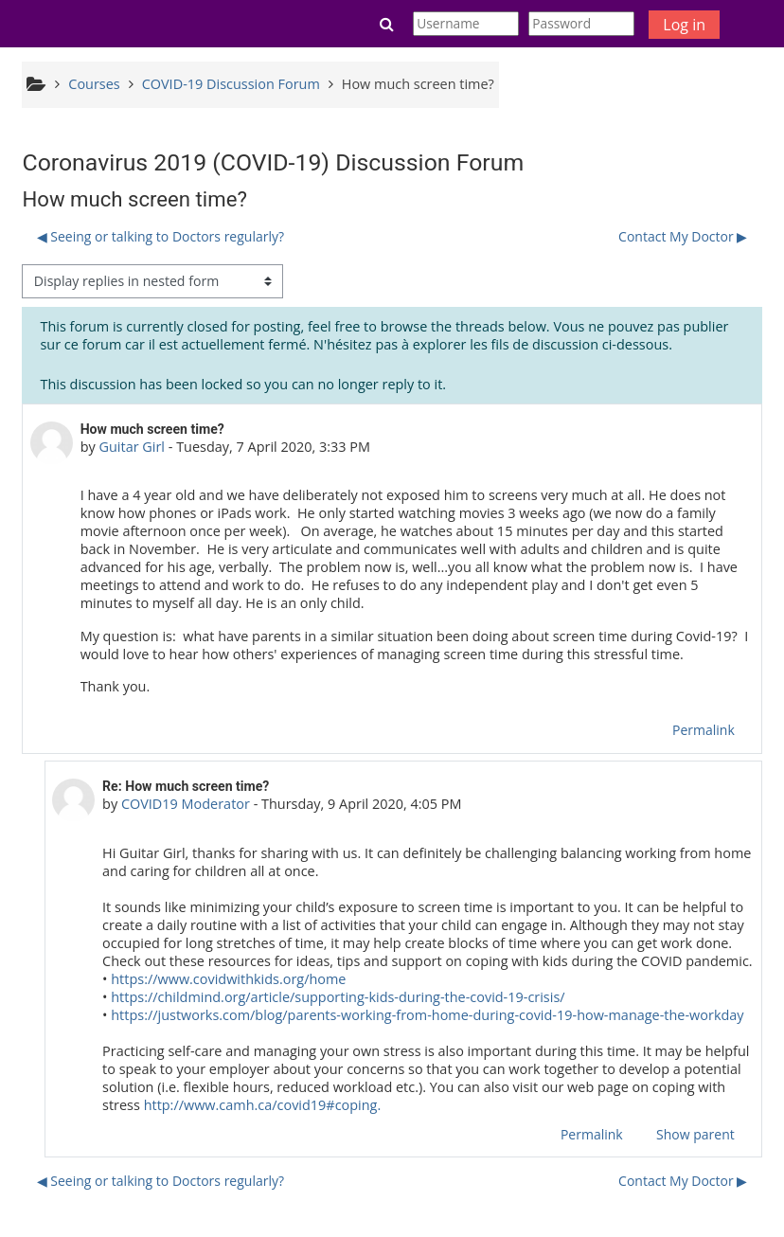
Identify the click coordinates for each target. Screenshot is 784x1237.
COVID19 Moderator (185, 804)
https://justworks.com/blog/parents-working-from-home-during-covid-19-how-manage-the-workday (427, 1015)
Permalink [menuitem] (703, 730)
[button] (387, 23)
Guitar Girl (131, 447)
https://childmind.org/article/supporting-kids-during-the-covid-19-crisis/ (337, 997)
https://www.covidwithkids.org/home (227, 979)
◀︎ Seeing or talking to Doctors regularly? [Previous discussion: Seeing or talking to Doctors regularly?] (160, 236)
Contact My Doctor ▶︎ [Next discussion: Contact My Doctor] (682, 236)
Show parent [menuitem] (695, 1134)
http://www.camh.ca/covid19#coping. (263, 1105)
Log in (684, 24)
